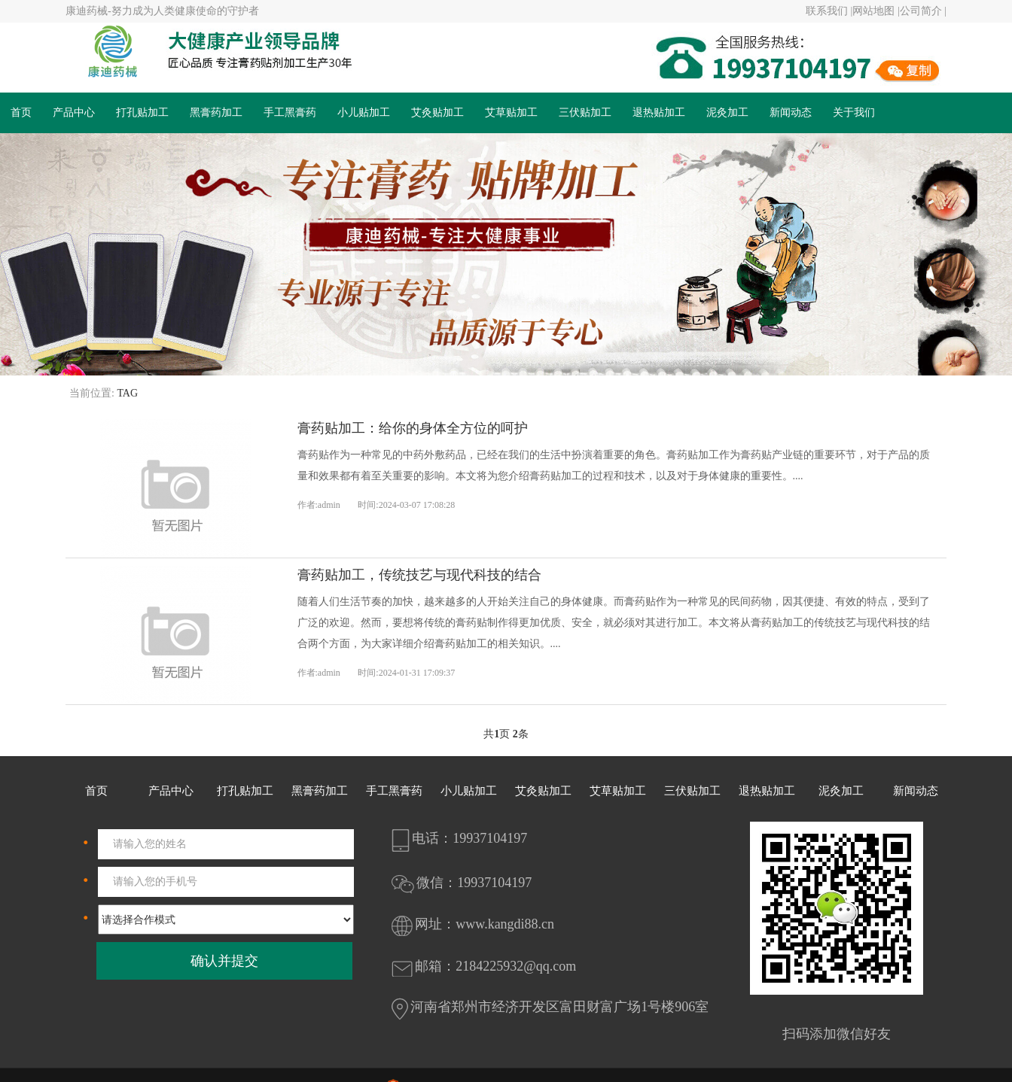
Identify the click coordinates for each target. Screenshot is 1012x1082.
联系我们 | (829, 11)
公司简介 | (923, 11)
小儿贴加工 (363, 112)
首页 (21, 112)
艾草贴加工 (511, 112)
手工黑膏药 (290, 112)
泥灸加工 (727, 112)
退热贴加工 (658, 112)
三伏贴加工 (585, 112)
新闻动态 (791, 112)
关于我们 (854, 112)
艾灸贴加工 (437, 112)
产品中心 (74, 112)
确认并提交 (224, 960)
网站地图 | (875, 11)
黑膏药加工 (216, 112)
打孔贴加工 (142, 112)
